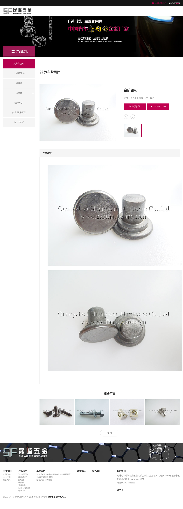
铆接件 (21, 482)
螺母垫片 (22, 485)
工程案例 (41, 471)
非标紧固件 (23, 477)
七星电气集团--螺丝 (45, 477)
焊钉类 (21, 480)
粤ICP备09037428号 (57, 497)
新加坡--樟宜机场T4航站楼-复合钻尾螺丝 (54, 474)
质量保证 (81, 471)
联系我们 (96, 471)
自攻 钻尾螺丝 (24, 488)
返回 (109, 433)
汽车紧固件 (23, 474)
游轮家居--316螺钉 (44, 480)
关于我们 (7, 471)
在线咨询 (134, 106)
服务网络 (7, 480)
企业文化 (7, 477)
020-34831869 (158, 106)
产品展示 (22, 471)
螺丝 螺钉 (22, 490)
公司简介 (7, 474)
